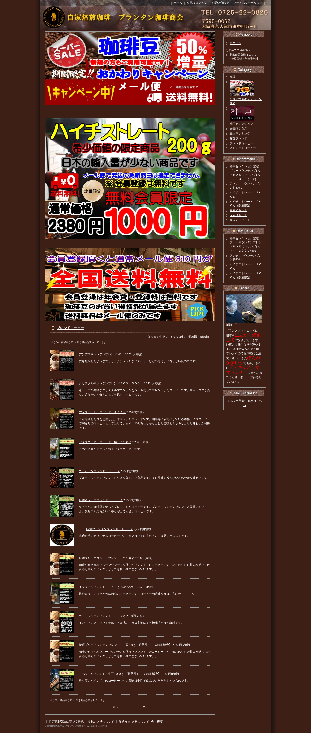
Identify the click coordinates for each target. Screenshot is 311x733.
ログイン (235, 43)
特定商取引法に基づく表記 (66, 721)
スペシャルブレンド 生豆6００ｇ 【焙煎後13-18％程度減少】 (120, 674)
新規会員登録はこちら (243, 54)
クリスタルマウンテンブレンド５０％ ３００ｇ (111, 383)
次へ (144, 707)
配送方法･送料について (134, 721)
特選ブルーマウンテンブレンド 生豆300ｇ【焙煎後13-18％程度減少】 (125, 645)
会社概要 (157, 721)
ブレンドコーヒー (70, 328)
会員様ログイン (197, 3)
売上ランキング (240, 133)
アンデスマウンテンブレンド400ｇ (101, 354)
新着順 (204, 337)
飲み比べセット (240, 220)
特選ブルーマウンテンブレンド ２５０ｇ (106, 558)
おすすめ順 (178, 337)
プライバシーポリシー (247, 3)
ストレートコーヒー (243, 148)
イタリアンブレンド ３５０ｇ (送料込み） (107, 587)
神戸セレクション (241, 124)
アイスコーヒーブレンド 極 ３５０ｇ (105, 442)
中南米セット (238, 210)
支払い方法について (101, 721)
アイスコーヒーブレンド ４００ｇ (102, 412)
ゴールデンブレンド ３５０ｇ (99, 471)
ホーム (177, 3)
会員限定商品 (238, 128)
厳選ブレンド (238, 138)
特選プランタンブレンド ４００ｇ (109, 529)
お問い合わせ (220, 3)
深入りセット (238, 215)
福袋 (232, 77)
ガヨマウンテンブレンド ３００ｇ (102, 616)
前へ (115, 707)
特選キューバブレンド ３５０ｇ (101, 500)
